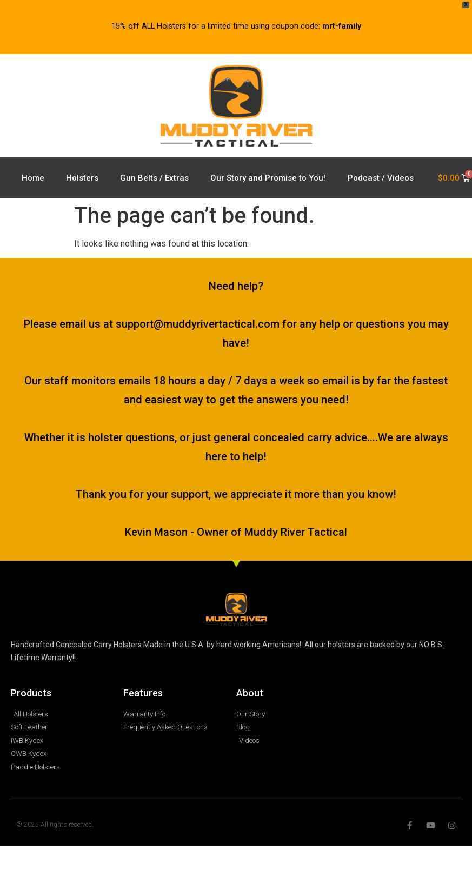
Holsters (82, 178)
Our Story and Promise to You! (267, 178)
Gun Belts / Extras (154, 178)
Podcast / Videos (381, 178)
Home (33, 178)
